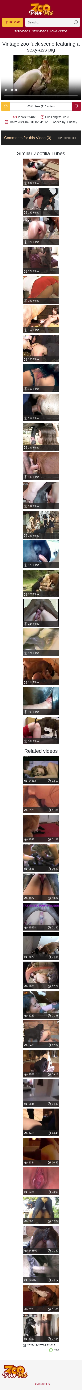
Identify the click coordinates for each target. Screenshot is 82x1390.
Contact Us (42, 1384)
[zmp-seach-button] (75, 22)
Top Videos (22, 31)
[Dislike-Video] (76, 106)
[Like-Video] (5, 106)
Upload (12, 22)
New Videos (40, 31)
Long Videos (58, 31)
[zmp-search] (52, 22)
